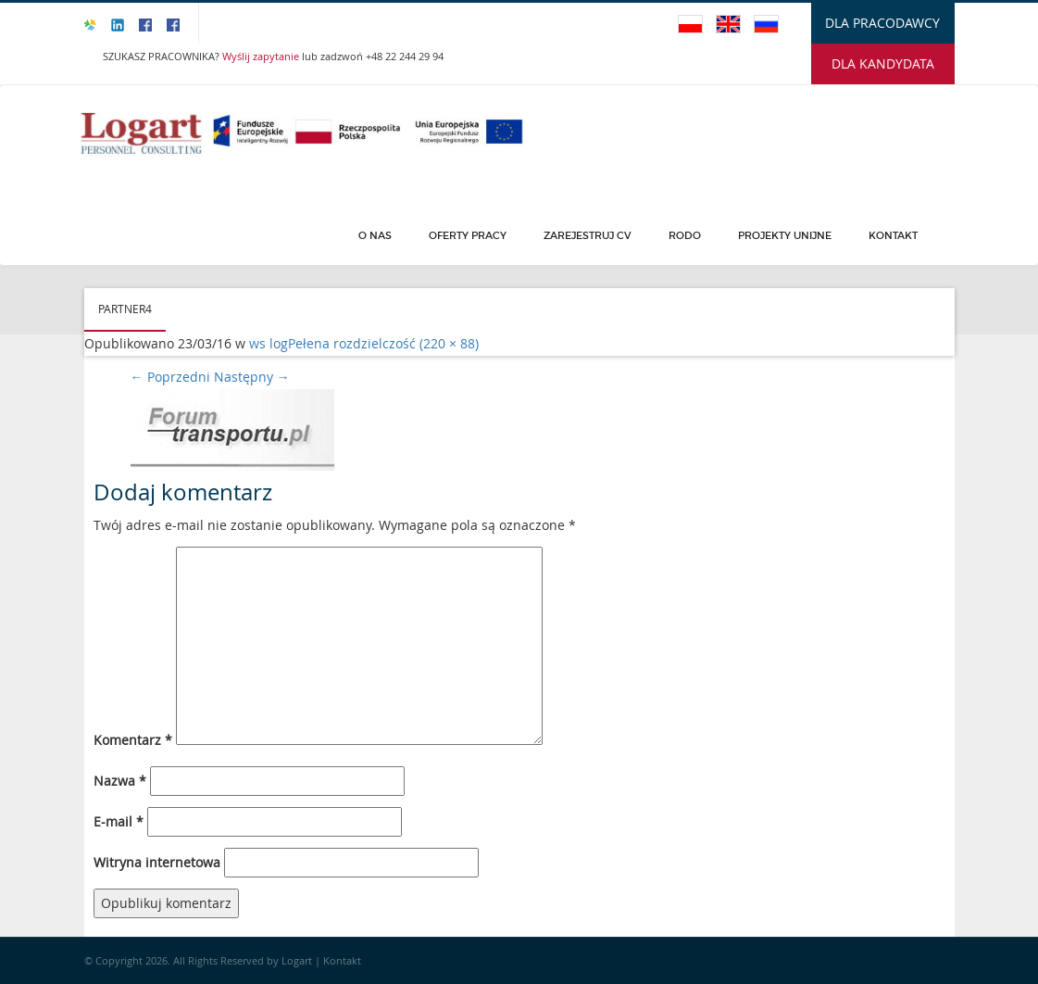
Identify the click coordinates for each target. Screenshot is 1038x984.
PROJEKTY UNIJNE (785, 235)
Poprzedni (170, 376)
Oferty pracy (467, 235)
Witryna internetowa (157, 862)
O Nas (375, 235)
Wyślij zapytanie (262, 56)
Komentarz (133, 740)
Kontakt (893, 235)
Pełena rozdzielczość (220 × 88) (383, 343)
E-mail (119, 821)
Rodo (685, 235)
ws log (268, 343)
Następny (252, 376)
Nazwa (120, 780)
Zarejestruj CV (588, 235)
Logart (298, 960)
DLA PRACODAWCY (882, 23)
